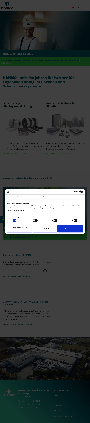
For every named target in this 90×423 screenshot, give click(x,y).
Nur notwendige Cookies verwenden (19, 229)
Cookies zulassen (70, 229)
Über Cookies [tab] (71, 197)
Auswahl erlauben (45, 229)
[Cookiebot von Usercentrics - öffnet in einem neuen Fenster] (75, 191)
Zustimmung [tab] (19, 197)
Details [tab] (45, 197)
